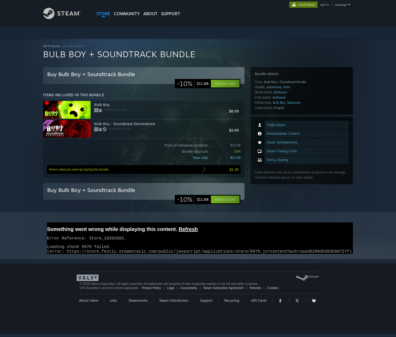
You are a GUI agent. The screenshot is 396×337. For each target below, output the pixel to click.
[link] (192, 83)
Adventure (274, 87)
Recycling (231, 303)
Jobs (113, 303)
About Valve (88, 303)
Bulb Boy (279, 103)
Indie (286, 87)
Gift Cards (259, 303)
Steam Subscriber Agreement (223, 291)
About (150, 13)
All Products (51, 46)
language (341, 4)
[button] (225, 199)
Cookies (272, 291)
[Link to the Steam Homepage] (66, 17)
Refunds (255, 291)
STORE (103, 13)
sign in (324, 4)
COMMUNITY (127, 13)
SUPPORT (170, 13)
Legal (170, 291)
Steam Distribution (173, 303)
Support (206, 303)
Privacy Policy (151, 291)
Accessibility (188, 291)
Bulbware (280, 92)
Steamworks (138, 303)
